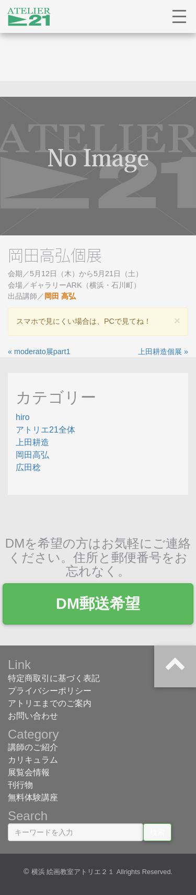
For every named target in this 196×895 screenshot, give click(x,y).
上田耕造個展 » (163, 351)
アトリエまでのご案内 (49, 703)
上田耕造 (32, 442)
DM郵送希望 (98, 603)
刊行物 (20, 784)
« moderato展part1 (39, 351)
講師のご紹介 (33, 747)
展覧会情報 (29, 772)
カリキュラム (33, 759)
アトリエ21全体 (45, 429)
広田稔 (28, 467)
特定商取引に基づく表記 (54, 678)
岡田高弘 (32, 454)
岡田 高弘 (60, 296)
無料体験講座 (33, 797)
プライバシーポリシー (49, 690)
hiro (23, 417)
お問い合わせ (33, 715)
